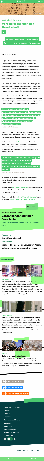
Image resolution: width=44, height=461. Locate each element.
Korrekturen (8, 426)
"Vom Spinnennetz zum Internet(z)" (22, 199)
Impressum (8, 423)
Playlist (33, 459)
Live (11, 459)
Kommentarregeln (10, 429)
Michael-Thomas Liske (20, 187)
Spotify (7, 43)
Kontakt (7, 410)
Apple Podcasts (20, 43)
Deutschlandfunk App (15, 39)
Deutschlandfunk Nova (12, 407)
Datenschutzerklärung (12, 420)
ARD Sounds (32, 39)
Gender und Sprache (11, 432)
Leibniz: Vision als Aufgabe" (26, 197)
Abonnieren (34, 43)
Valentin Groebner (18, 142)
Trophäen (7, 417)
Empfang (7, 413)
